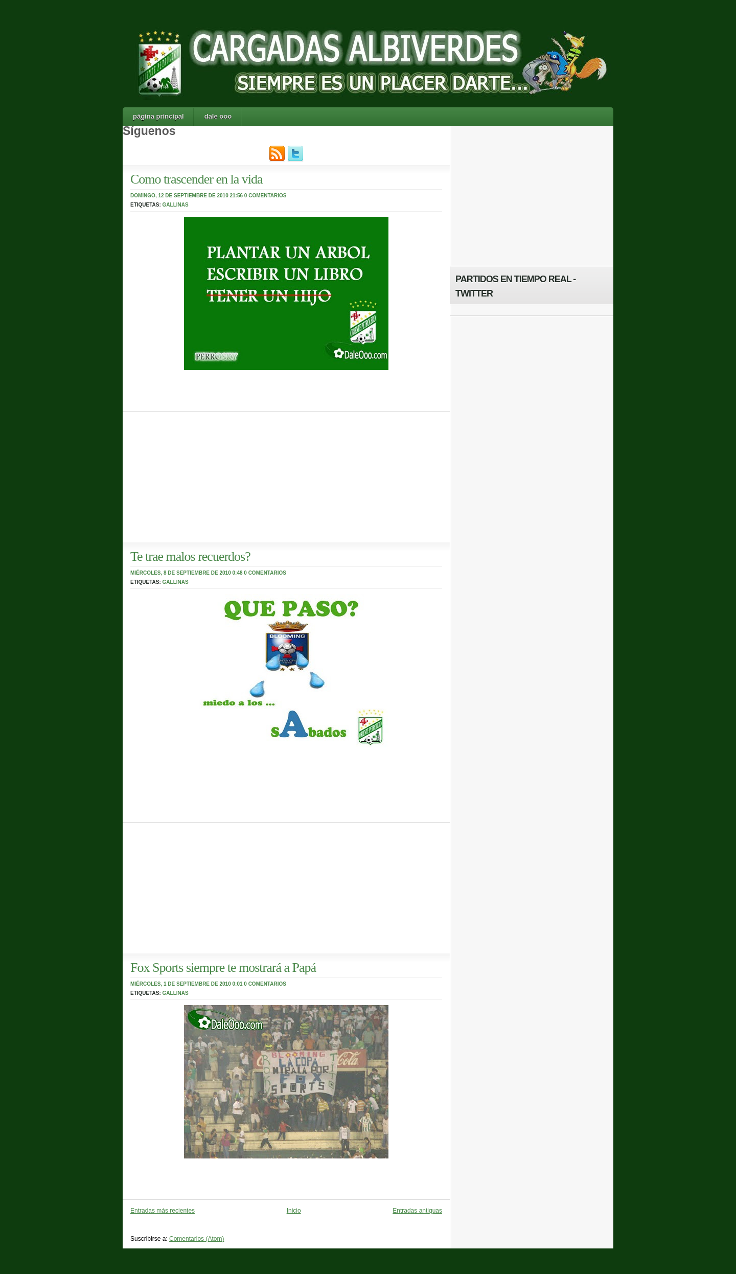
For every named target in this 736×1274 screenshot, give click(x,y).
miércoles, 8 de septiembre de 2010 (180, 573)
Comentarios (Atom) (196, 1238)
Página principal (158, 116)
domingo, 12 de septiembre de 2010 (179, 195)
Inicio (294, 1210)
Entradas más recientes (162, 1210)
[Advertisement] (199, 475)
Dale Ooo (218, 116)
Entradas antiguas (417, 1210)
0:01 (238, 984)
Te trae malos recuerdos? (190, 556)
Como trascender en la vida (196, 179)
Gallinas (176, 205)
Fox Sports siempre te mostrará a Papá (223, 967)
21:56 (236, 195)
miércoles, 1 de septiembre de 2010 (180, 984)
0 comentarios (265, 195)
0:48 (238, 573)
